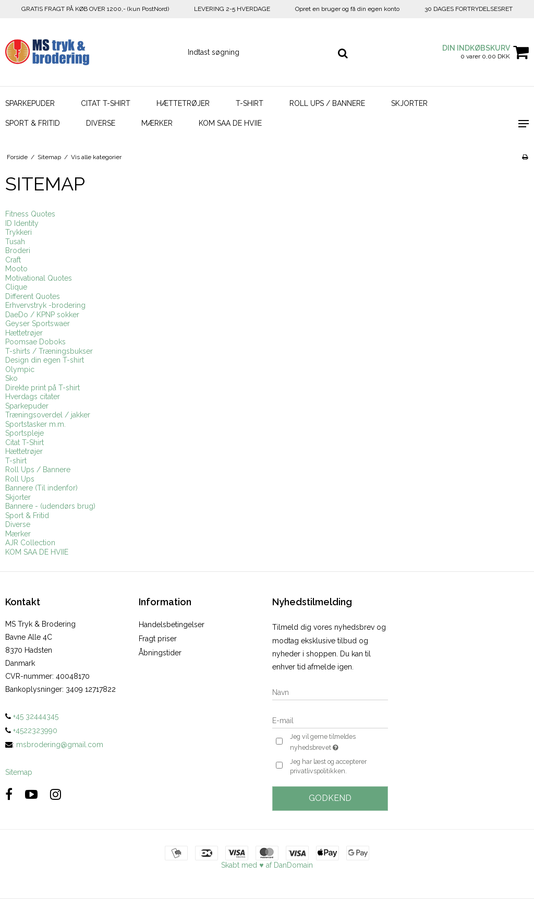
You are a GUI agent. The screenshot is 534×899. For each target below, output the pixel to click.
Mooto (16, 269)
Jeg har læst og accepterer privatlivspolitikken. (328, 766)
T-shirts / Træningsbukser (49, 351)
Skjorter (409, 103)
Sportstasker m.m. (35, 424)
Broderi (17, 250)
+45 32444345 (31, 716)
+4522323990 (31, 730)
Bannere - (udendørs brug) (50, 506)
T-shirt (249, 103)
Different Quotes (32, 296)
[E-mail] (330, 720)
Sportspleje (24, 433)
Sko (11, 378)
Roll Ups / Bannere (327, 103)
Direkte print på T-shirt (42, 387)
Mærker (157, 123)
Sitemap (18, 772)
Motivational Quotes (38, 278)
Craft (13, 260)
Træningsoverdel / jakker (47, 415)
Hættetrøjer (183, 103)
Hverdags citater (32, 396)
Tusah (15, 241)
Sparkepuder (30, 103)
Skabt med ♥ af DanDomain (266, 865)
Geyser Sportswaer (37, 323)
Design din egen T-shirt (44, 360)
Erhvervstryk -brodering (45, 305)
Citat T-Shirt (105, 103)
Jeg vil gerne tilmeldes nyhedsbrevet (338, 742)
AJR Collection (30, 542)
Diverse (100, 123)
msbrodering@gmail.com (59, 744)
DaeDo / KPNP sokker (42, 314)
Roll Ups (19, 479)
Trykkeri (18, 232)
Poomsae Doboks (35, 342)
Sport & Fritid (32, 123)
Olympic (19, 369)
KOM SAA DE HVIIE (230, 123)
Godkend (330, 798)
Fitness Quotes (30, 214)
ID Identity (22, 223)
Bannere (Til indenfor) (41, 488)
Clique (16, 287)
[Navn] (330, 692)
